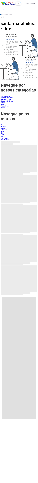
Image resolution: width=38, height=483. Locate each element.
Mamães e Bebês (6, 99)
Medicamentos (5, 96)
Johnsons (4, 130)
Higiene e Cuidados (7, 101)
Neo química (5, 139)
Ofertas (3, 107)
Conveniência (5, 106)
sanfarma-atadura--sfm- (7, 14)
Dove (2, 131)
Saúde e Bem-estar (6, 98)
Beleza (3, 103)
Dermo (3, 104)
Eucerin (3, 135)
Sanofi (3, 136)
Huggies (3, 126)
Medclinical (4, 138)
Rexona (3, 128)
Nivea (2, 133)
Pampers (3, 125)
